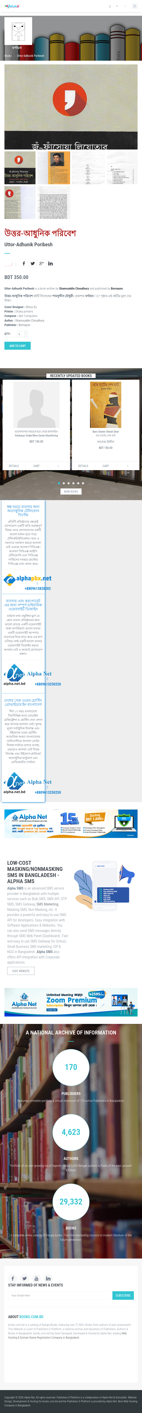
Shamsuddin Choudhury (74, 288)
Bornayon (117, 288)
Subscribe (123, 1295)
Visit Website (21, 971)
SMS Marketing (47, 904)
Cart (36, 466)
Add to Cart (17, 346)
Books (8, 56)
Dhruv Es (31, 307)
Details (14, 466)
